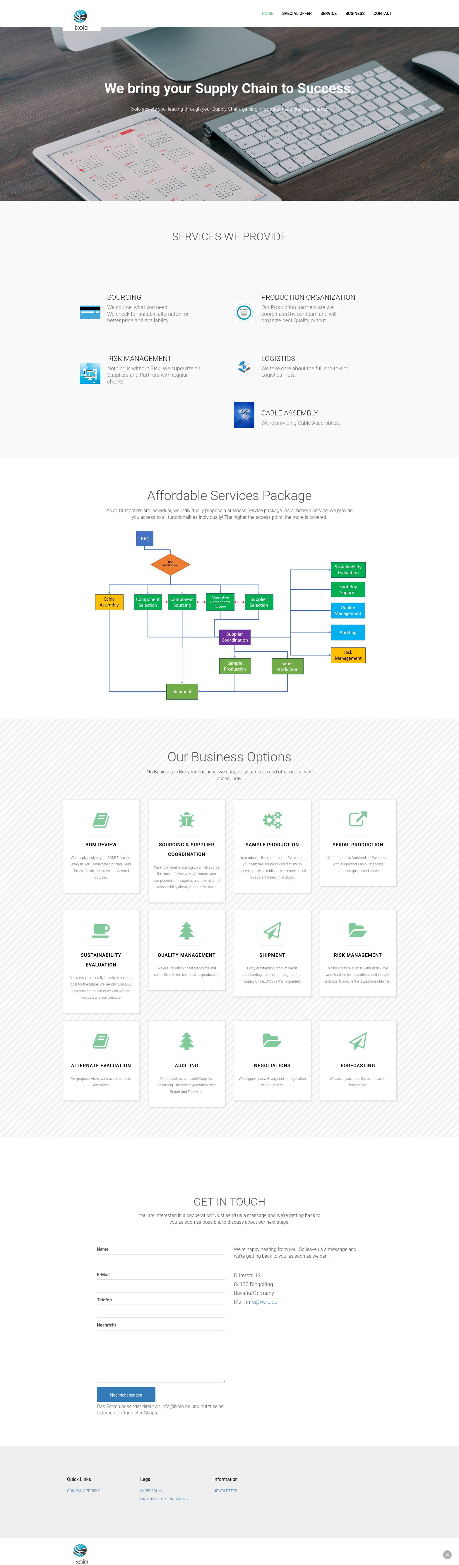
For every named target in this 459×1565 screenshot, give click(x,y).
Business (355, 13)
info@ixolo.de (261, 1301)
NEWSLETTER (225, 1490)
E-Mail (103, 1274)
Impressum (151, 1490)
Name (103, 1249)
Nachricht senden (126, 1394)
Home (267, 13)
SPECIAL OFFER (297, 13)
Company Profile (83, 1490)
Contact (383, 13)
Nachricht (106, 1324)
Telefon (104, 1299)
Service (329, 13)
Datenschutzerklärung (164, 1498)
